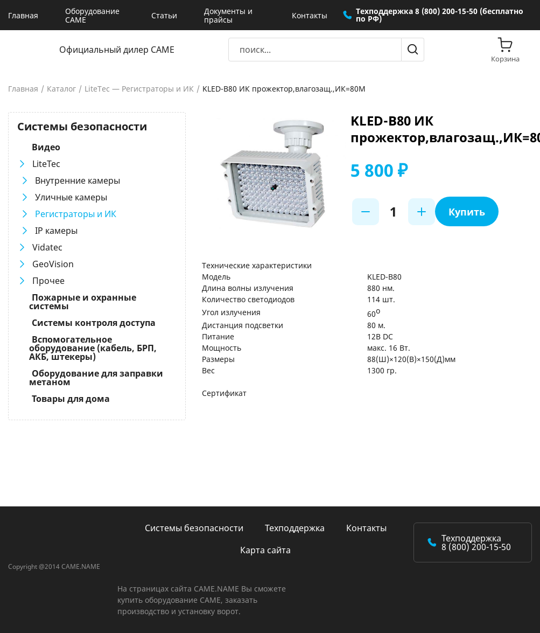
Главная (23, 15)
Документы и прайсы (228, 15)
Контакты (309, 15)
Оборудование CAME (92, 15)
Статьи (164, 15)
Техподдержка (295, 528)
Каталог (61, 89)
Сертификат (224, 393)
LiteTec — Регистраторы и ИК (139, 89)
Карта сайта (265, 550)
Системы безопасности (194, 528)
